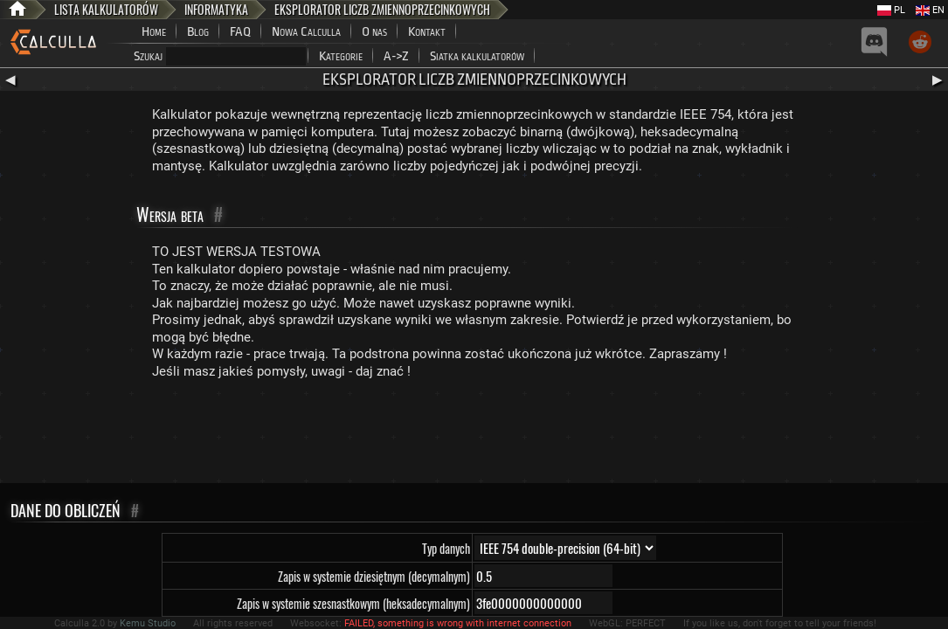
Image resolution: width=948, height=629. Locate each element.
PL (891, 10)
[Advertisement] (474, 435)
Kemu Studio (148, 623)
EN (930, 10)
